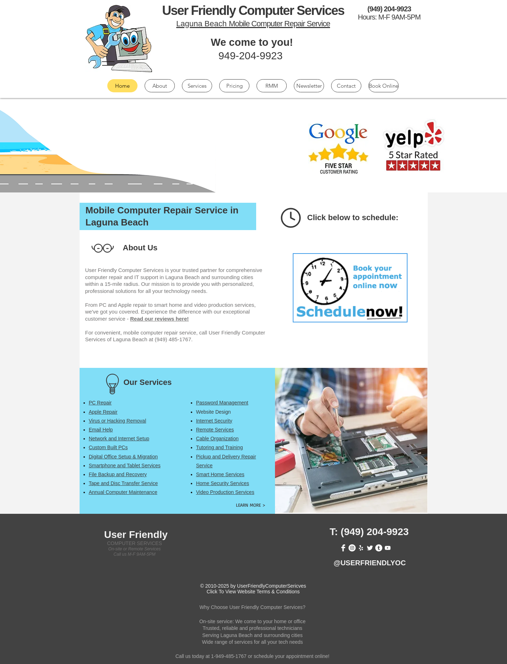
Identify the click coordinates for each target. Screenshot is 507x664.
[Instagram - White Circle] (352, 547)
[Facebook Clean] (343, 547)
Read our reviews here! (159, 319)
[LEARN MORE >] (251, 505)
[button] (100, 403)
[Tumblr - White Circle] (378, 547)
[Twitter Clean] (369, 547)
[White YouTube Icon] (387, 547)
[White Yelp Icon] (361, 547)
